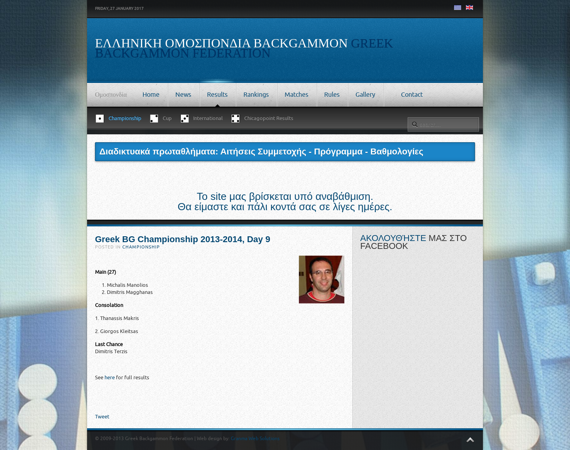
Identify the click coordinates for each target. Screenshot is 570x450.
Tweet (102, 416)
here (109, 377)
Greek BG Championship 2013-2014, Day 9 (182, 239)
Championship (141, 247)
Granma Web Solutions (255, 438)
